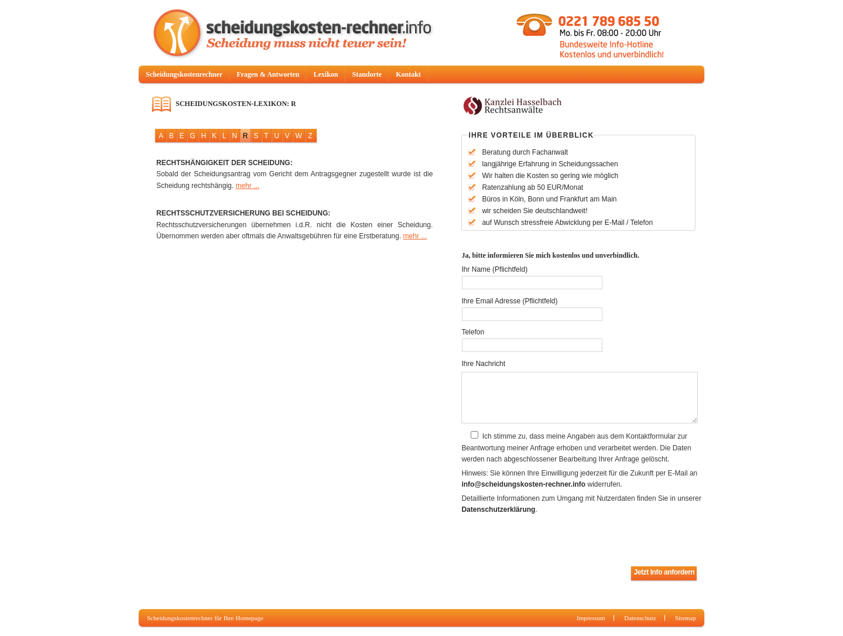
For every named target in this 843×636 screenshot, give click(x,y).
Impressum (591, 618)
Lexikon (325, 74)
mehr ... (247, 186)
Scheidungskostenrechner (184, 74)
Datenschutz (640, 618)
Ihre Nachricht (483, 364)
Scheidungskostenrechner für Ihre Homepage (205, 618)
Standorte (367, 74)
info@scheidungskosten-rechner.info (523, 484)
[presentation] (550, 541)
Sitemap (685, 618)
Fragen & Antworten (268, 74)
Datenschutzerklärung (498, 509)
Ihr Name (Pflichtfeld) (494, 269)
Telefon (472, 332)
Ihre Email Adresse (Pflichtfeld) (509, 301)
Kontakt (408, 74)
